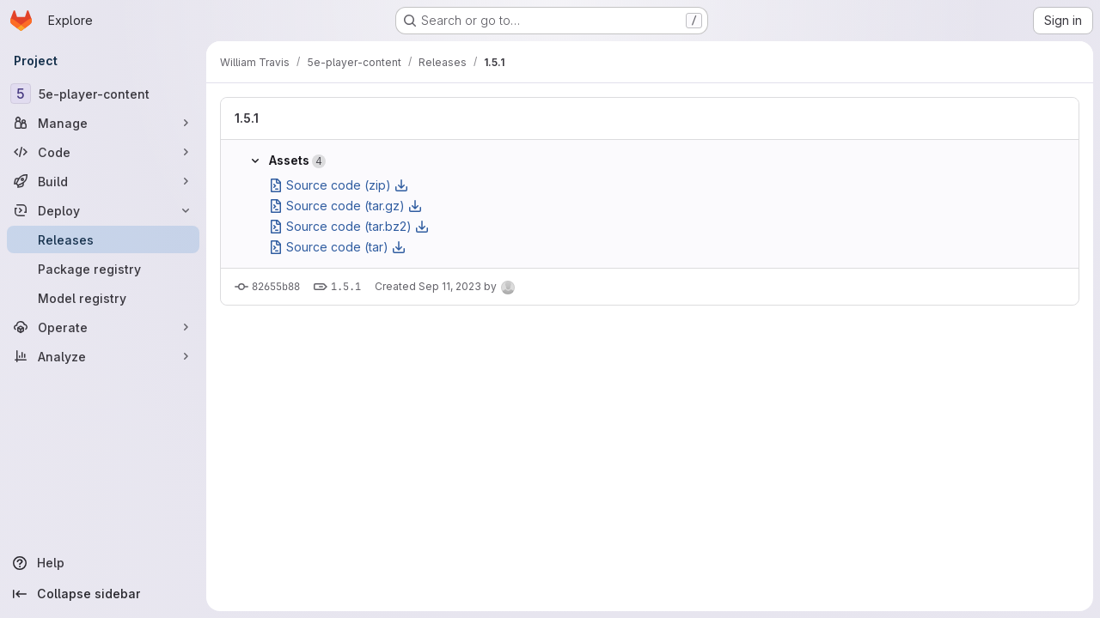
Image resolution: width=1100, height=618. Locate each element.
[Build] (103, 181)
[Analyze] (103, 356)
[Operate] (103, 327)
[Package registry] (103, 268)
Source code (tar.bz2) (349, 226)
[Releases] (103, 239)
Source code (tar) (337, 246)
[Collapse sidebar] (103, 594)
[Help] (103, 563)
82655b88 (276, 287)
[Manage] (103, 122)
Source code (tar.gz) (345, 205)
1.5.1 (247, 118)
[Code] (103, 152)
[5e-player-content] (103, 93)
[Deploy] (103, 210)
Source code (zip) (338, 185)
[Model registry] (103, 298)
